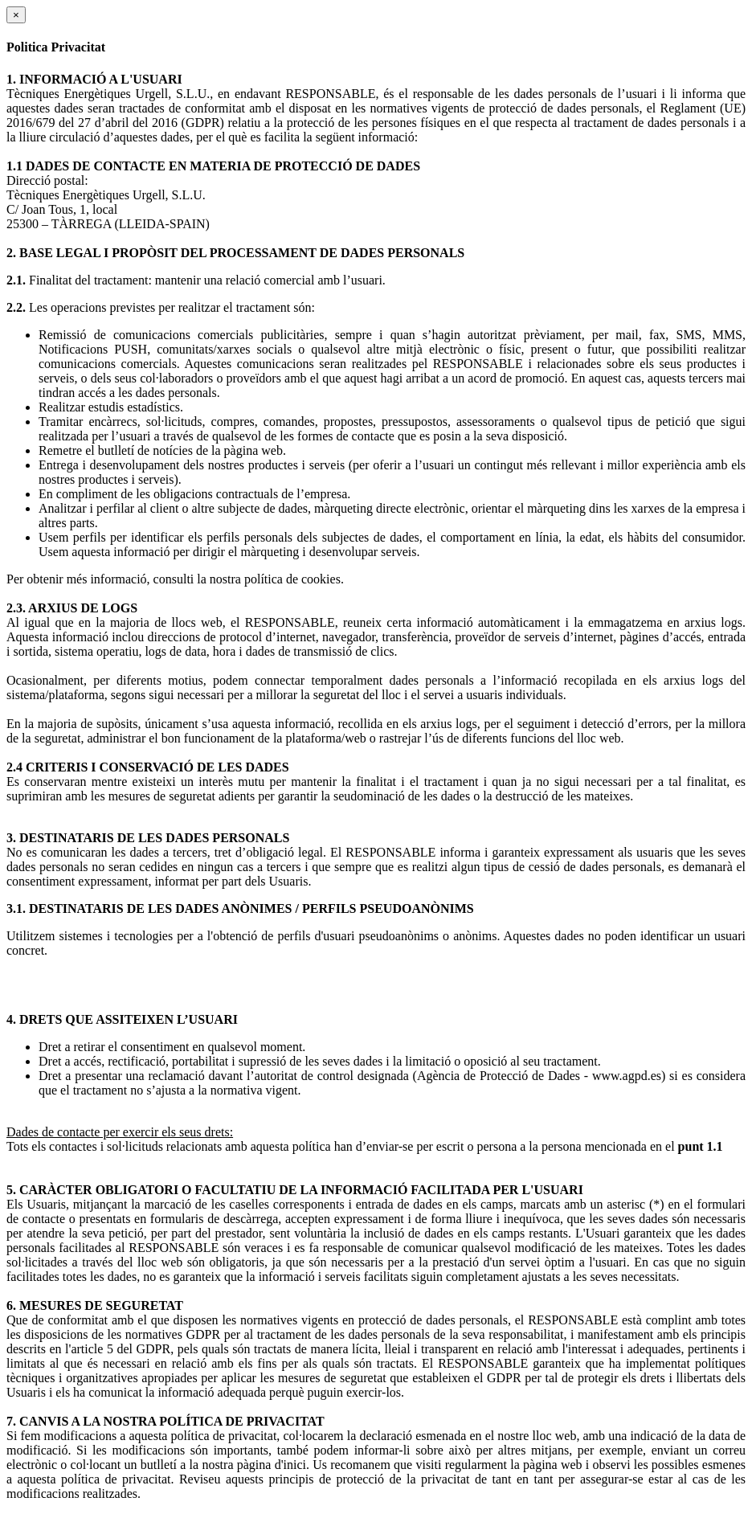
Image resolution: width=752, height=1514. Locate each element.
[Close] (16, 14)
